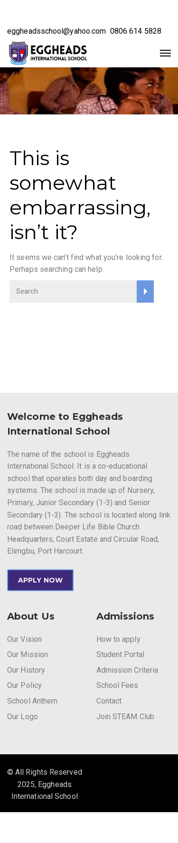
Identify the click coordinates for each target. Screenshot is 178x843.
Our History (26, 670)
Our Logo (22, 716)
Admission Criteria (127, 670)
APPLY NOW (40, 580)
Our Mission (27, 654)
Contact (109, 700)
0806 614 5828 (135, 31)
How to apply (118, 639)
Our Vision (24, 639)
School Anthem (32, 700)
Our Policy (24, 685)
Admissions (125, 616)
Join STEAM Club (125, 716)
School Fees (117, 685)
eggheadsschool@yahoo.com (56, 31)
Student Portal (120, 654)
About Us (31, 616)
